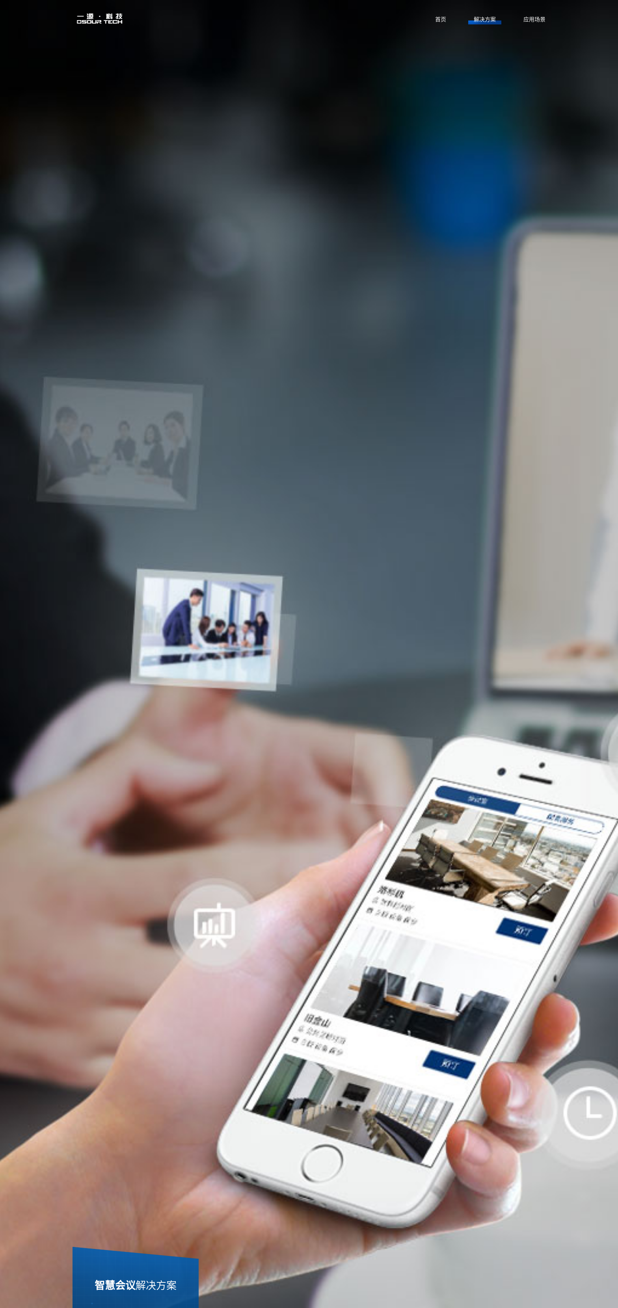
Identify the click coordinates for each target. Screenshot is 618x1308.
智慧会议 (136, 1285)
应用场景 (534, 19)
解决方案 (485, 19)
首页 (440, 19)
